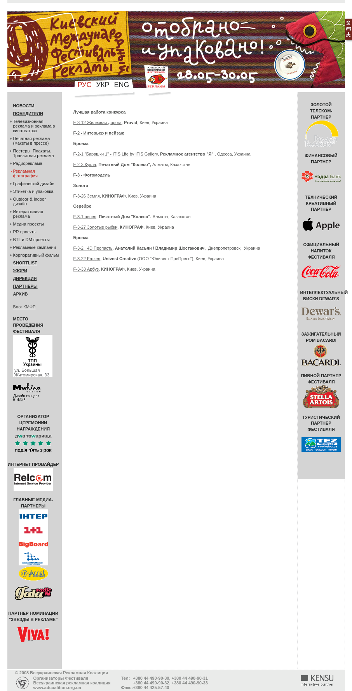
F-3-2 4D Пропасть (93, 248)
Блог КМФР (24, 306)
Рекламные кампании (34, 247)
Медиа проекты (28, 224)
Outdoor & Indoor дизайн (29, 201)
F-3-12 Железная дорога (97, 122)
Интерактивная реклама (28, 214)
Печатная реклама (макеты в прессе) (31, 140)
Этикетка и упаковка (33, 191)
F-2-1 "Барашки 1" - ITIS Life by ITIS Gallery (115, 154)
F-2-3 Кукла (84, 164)
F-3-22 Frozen (87, 258)
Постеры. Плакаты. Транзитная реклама (33, 153)
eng (121, 85)
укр (103, 85)
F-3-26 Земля (86, 196)
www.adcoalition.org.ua (57, 687)
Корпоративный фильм (36, 255)
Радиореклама (27, 163)
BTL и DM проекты (31, 239)
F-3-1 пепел (85, 216)
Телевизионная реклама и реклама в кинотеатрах (34, 126)
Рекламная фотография (25, 173)
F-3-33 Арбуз (86, 269)
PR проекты (25, 231)
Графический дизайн (33, 183)
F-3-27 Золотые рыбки (95, 227)
